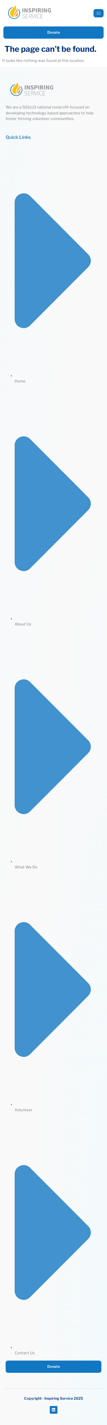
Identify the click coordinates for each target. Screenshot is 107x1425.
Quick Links (18, 137)
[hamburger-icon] (98, 13)
